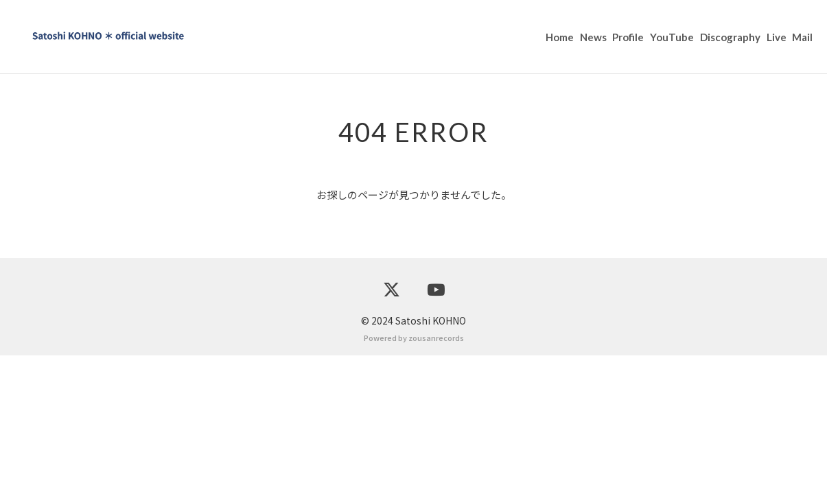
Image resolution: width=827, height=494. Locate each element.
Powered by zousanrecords (414, 476)
